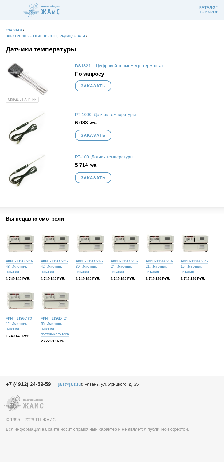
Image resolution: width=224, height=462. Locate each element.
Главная (14, 30)
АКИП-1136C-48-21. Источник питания (159, 266)
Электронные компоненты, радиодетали (45, 36)
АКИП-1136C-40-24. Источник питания (124, 266)
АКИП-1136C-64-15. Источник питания (194, 266)
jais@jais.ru (69, 384)
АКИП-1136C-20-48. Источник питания (19, 266)
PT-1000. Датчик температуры (105, 114)
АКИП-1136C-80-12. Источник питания (19, 323)
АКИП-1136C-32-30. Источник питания (89, 266)
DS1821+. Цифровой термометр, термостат (119, 65)
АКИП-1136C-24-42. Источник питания (54, 266)
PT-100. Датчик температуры (104, 156)
